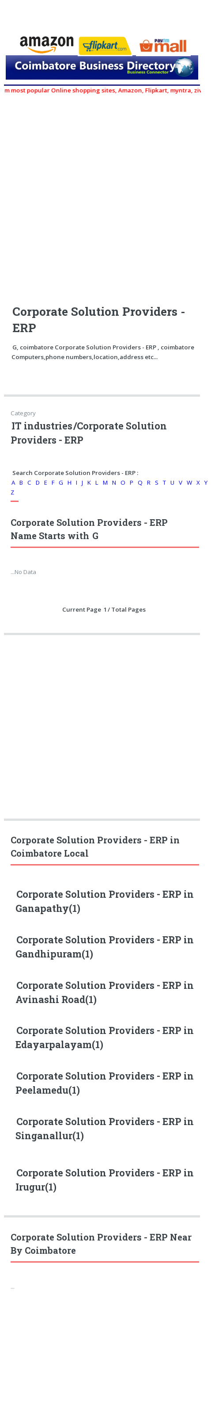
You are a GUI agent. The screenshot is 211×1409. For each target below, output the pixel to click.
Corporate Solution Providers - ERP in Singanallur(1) (104, 1128)
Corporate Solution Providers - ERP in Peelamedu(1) (104, 1083)
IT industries (41, 426)
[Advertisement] (83, 194)
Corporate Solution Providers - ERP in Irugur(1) (104, 1180)
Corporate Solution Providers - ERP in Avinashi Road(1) (104, 992)
